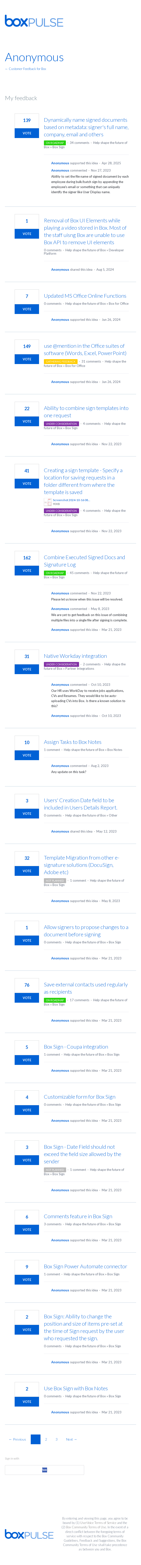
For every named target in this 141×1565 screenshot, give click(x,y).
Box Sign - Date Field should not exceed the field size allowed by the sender (82, 1154)
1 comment (52, 750)
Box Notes (114, 750)
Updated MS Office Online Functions (85, 295)
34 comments (79, 143)
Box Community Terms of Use (86, 1527)
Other (113, 815)
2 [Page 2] (46, 1439)
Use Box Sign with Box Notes (76, 1388)
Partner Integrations (79, 668)
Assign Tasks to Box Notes (72, 742)
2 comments (92, 664)
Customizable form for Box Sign (79, 1096)
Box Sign (58, 147)
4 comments (92, 424)
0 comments (52, 250)
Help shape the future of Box (85, 250)
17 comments (79, 1000)
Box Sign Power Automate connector (85, 1266)
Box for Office (119, 303)
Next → (71, 1439)
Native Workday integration (75, 655)
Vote (27, 133)
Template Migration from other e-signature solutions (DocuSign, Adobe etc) (81, 864)
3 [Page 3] (57, 1439)
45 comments (79, 573)
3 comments (52, 1224)
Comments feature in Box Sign (78, 1216)
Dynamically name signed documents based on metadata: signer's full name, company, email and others (86, 127)
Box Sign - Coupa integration (76, 1046)
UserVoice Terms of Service (98, 1523)
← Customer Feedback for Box (25, 69)
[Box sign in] (44, 1470)
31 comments (91, 361)
